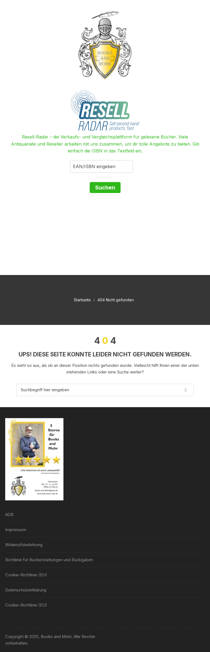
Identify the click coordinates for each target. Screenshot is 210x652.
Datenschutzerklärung (25, 590)
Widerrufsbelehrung (23, 544)
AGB (9, 514)
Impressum (15, 529)
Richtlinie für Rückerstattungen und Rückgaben (49, 559)
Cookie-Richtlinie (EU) (26, 574)
